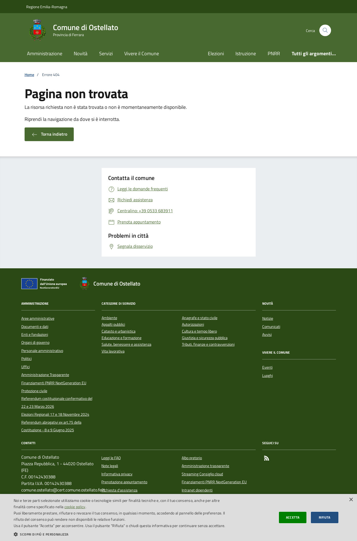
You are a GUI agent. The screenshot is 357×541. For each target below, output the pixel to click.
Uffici (25, 367)
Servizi (106, 53)
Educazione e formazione (121, 338)
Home (29, 75)
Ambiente (109, 318)
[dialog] (178, 517)
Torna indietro (49, 134)
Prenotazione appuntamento (124, 482)
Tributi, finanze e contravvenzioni (208, 344)
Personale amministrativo (42, 351)
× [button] (351, 500)
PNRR (274, 53)
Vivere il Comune (141, 53)
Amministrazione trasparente (205, 466)
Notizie (267, 318)
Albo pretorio (192, 458)
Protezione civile (34, 391)
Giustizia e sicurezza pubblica (205, 338)
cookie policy (74, 507)
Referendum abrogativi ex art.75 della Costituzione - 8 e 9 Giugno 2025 (51, 426)
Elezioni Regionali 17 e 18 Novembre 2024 (55, 414)
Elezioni (216, 53)
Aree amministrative (37, 318)
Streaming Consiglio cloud (202, 474)
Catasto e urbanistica (118, 331)
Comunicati (271, 327)
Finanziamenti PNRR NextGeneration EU (53, 383)
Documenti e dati (34, 327)
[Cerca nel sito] (325, 30)
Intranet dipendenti (197, 490)
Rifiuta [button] (325, 517)
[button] (120, 534)
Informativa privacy (116, 474)
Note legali (109, 466)
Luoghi (267, 376)
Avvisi (267, 334)
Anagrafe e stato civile (199, 318)
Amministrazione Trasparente (45, 375)
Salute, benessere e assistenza (126, 344)
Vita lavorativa (113, 351)
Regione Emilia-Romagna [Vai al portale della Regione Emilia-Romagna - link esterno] (46, 7)
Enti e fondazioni (34, 334)
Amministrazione (44, 53)
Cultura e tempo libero (199, 331)
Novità (80, 53)
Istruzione (245, 53)
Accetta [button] (293, 517)
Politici (26, 359)
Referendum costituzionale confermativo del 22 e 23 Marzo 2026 (56, 402)
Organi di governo (35, 342)
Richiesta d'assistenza (119, 490)
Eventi (267, 367)
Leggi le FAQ (111, 458)
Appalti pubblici (113, 324)
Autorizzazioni (193, 324)
